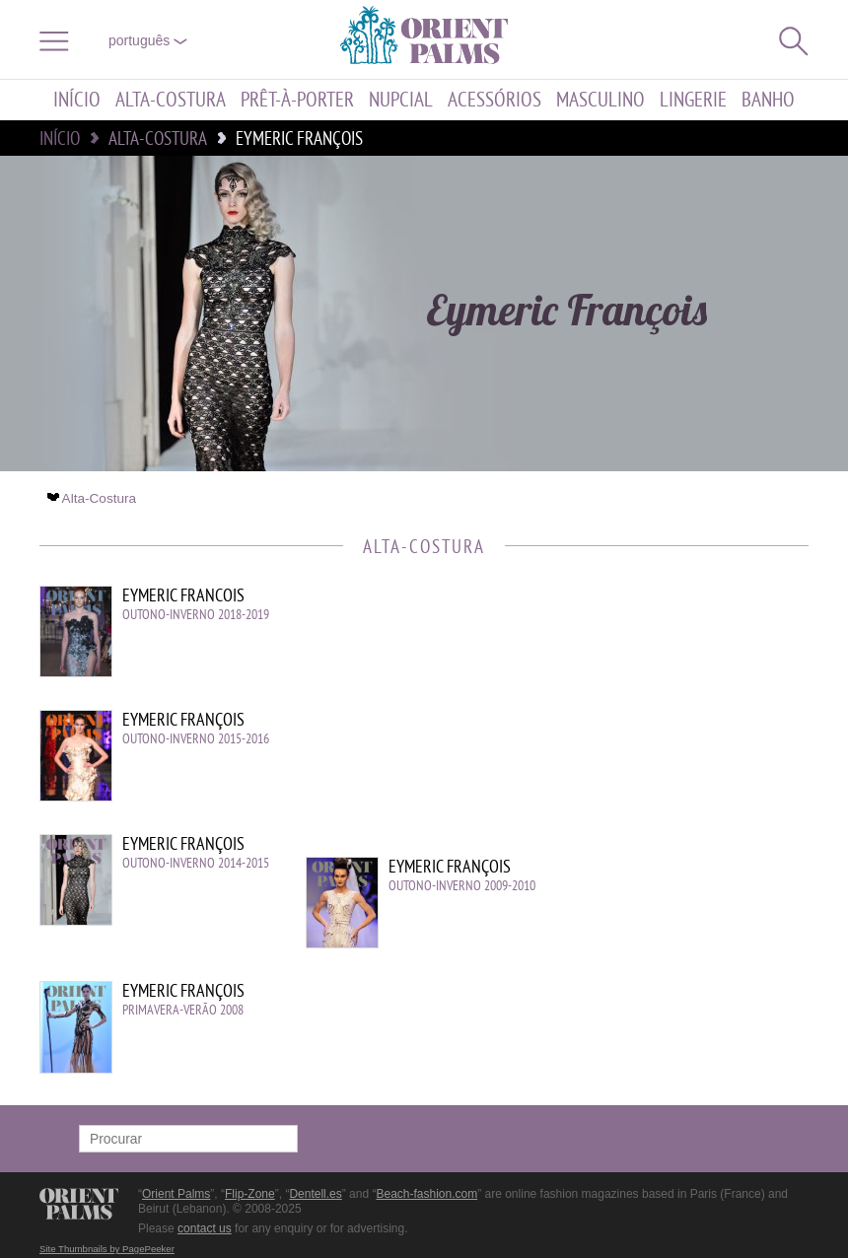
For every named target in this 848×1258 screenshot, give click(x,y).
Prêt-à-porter (297, 100)
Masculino (600, 100)
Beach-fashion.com (426, 1194)
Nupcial (401, 100)
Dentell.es (315, 1194)
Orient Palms (176, 1194)
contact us (204, 1228)
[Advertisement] (641, 718)
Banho (768, 100)
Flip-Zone (250, 1194)
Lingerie (693, 100)
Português (147, 40)
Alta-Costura (170, 100)
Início (77, 100)
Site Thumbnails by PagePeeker (107, 1248)
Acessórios (494, 100)
